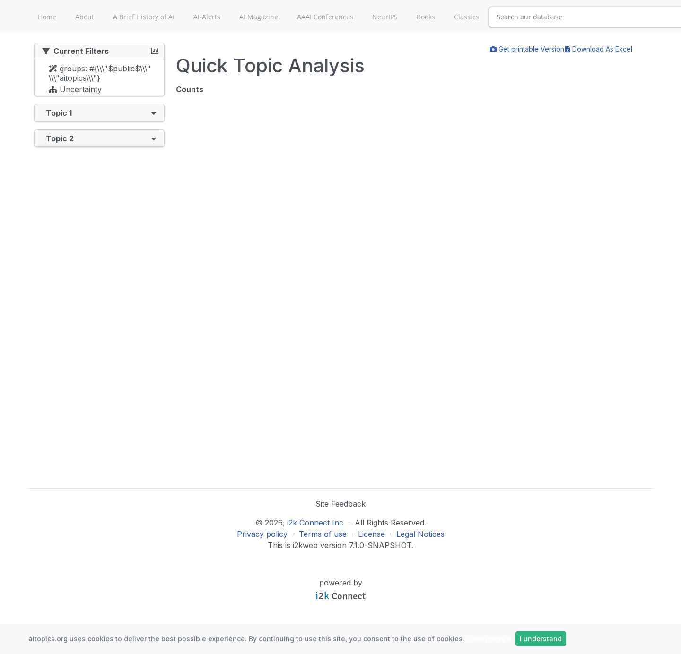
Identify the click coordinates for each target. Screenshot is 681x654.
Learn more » (490, 639)
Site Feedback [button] (340, 503)
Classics (466, 16)
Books (426, 16)
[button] (153, 112)
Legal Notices (420, 534)
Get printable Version (527, 49)
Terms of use (323, 534)
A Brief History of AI (144, 16)
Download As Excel (598, 49)
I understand (541, 639)
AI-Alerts (206, 16)
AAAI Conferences (325, 16)
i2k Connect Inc (315, 522)
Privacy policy (262, 534)
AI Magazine (258, 16)
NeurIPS (385, 16)
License (371, 534)
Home (47, 16)
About (84, 16)
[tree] (99, 80)
